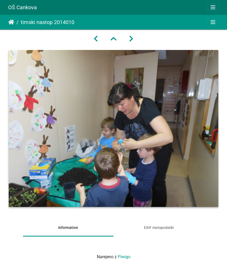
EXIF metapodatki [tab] (159, 227)
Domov (11, 22)
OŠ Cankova (22, 7)
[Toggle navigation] (213, 7)
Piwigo (124, 256)
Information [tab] (68, 227)
